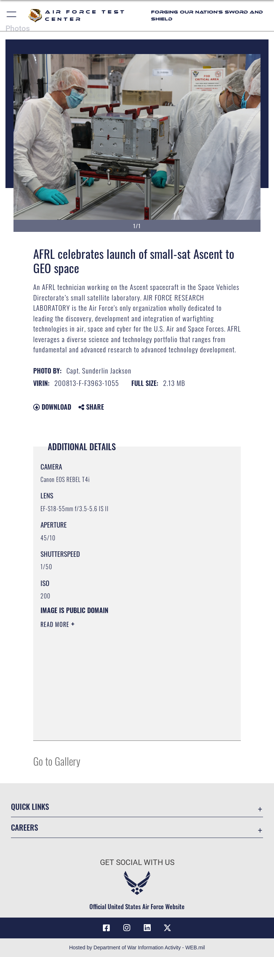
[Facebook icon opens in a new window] (106, 927)
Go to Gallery (56, 761)
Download (52, 406)
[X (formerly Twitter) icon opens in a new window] (167, 927)
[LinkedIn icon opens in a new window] (147, 927)
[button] (12, 15)
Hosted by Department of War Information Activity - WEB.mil (137, 947)
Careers (24, 827)
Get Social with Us (137, 862)
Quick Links (30, 806)
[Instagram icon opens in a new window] (126, 927)
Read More (55, 624)
